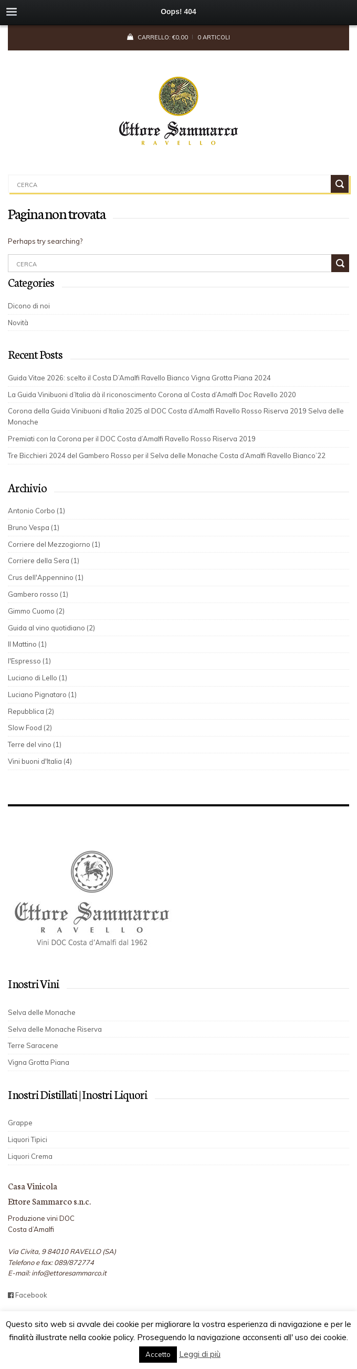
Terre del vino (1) (34, 744)
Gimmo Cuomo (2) (36, 611)
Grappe (20, 1122)
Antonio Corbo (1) (36, 510)
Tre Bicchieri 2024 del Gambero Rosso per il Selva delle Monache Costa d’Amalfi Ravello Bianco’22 (170, 455)
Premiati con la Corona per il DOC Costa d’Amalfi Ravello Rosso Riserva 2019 (132, 438)
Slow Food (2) (30, 727)
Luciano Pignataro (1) (42, 694)
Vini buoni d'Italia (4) (40, 761)
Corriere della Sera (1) (43, 560)
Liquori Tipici (27, 1139)
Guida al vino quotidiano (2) (51, 628)
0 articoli (213, 37)
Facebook (27, 1295)
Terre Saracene (33, 1045)
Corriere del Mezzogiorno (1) (54, 544)
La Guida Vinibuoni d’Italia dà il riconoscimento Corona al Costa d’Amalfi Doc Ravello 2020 (152, 394)
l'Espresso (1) (29, 661)
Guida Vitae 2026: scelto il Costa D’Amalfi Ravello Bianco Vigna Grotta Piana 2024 (139, 378)
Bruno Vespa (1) (33, 527)
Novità (18, 322)
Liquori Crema (30, 1156)
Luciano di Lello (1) (37, 677)
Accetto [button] (158, 1354)
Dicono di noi (29, 306)
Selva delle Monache (42, 1012)
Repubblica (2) (31, 711)
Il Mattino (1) (27, 644)
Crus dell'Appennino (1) (45, 577)
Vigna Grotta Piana (38, 1062)
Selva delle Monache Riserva (55, 1029)
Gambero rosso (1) (38, 594)
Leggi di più (199, 1354)
